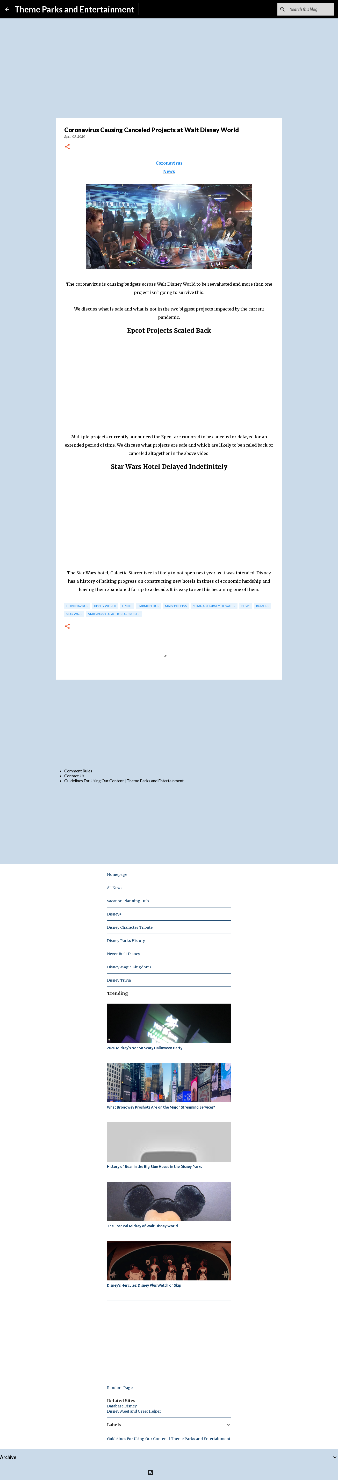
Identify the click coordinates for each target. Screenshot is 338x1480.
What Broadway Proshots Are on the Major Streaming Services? (161, 1107)
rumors (262, 606)
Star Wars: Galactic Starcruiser (114, 614)
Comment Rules (78, 770)
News (169, 171)
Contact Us (74, 775)
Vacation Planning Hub (128, 901)
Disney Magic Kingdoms (129, 967)
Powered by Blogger (169, 1472)
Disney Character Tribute (130, 927)
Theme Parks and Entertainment (74, 9)
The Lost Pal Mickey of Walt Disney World (142, 1226)
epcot (127, 606)
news (245, 606)
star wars (74, 614)
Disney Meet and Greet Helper (134, 1411)
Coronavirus (169, 163)
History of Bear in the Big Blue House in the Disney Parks (154, 1167)
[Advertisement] (169, 723)
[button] (67, 147)
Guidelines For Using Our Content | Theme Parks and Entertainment (124, 780)
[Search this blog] (306, 9)
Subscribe (151, 9)
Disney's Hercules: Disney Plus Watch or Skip (144, 1285)
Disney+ (114, 914)
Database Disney (122, 1406)
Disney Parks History (126, 940)
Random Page (120, 1387)
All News (114, 887)
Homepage (117, 874)
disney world (105, 606)
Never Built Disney (123, 954)
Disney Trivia (119, 980)
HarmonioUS (148, 606)
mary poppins (176, 606)
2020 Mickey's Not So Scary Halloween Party (144, 1048)
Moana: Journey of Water (214, 606)
